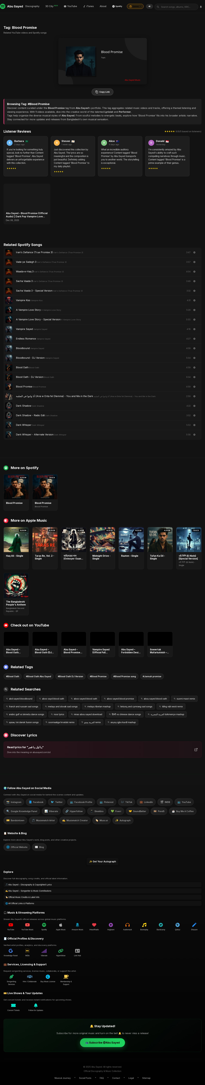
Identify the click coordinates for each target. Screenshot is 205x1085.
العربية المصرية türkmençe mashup (166, 713)
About (155, 5)
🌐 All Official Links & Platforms (19, 902)
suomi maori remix (184, 697)
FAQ (102, 1077)
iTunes (140, 5)
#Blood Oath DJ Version (70, 675)
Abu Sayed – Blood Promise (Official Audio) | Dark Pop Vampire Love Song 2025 (27, 213)
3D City (103, 5)
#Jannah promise (152, 675)
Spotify (169, 6)
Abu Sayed (11, 5)
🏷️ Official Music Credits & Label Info (22, 896)
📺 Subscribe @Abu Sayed (102, 1041)
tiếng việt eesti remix (171, 705)
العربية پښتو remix (91, 721)
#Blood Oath (12, 675)
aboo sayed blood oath (84, 697)
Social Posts (85, 1077)
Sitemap (146, 1077)
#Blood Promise (98, 675)
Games (187, 6)
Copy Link (102, 90)
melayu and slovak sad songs (61, 705)
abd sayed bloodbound (19, 697)
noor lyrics (57, 713)
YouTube (122, 5)
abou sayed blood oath (154, 697)
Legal (131, 1077)
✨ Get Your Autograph (102, 860)
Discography (84, 5)
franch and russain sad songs (22, 705)
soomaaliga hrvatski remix (60, 721)
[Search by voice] (68, 5)
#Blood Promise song (124, 675)
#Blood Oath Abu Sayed (38, 675)
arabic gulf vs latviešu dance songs (25, 713)
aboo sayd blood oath (51, 697)
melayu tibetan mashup (97, 705)
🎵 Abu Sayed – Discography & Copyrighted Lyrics (28, 883)
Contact (116, 1077)
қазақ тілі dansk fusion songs (22, 721)
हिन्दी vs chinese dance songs (125, 713)
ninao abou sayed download (86, 713)
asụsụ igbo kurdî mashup (122, 721)
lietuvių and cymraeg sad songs (134, 705)
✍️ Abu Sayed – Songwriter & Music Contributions (28, 889)
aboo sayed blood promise (119, 697)
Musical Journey (63, 1077)
